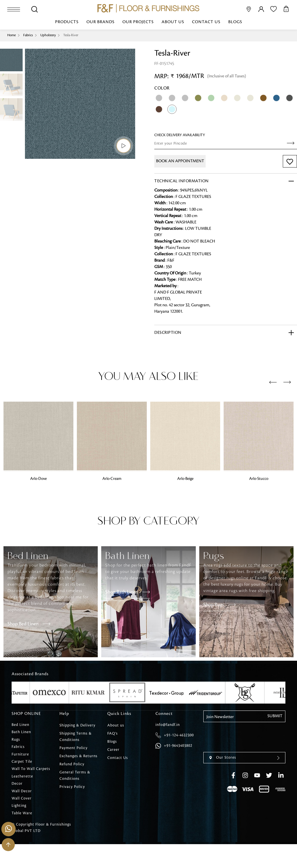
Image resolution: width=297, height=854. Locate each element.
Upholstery (51, 35)
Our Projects (138, 22)
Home (12, 35)
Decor (17, 790)
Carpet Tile (22, 766)
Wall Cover (22, 806)
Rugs (16, 742)
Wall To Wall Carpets (31, 774)
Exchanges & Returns (78, 756)
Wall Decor (22, 798)
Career (113, 750)
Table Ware (22, 823)
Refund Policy (71, 764)
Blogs (235, 22)
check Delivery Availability (179, 135)
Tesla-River (76, 35)
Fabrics (29, 35)
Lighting (19, 815)
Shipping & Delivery (77, 725)
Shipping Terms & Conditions (75, 736)
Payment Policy (73, 748)
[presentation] (273, 382)
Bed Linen (20, 725)
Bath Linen (21, 733)
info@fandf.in (167, 725)
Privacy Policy (72, 787)
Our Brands (100, 22)
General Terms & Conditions (74, 775)
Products (67, 22)
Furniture (20, 758)
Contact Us (206, 22)
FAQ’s (112, 733)
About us (173, 22)
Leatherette (22, 782)
